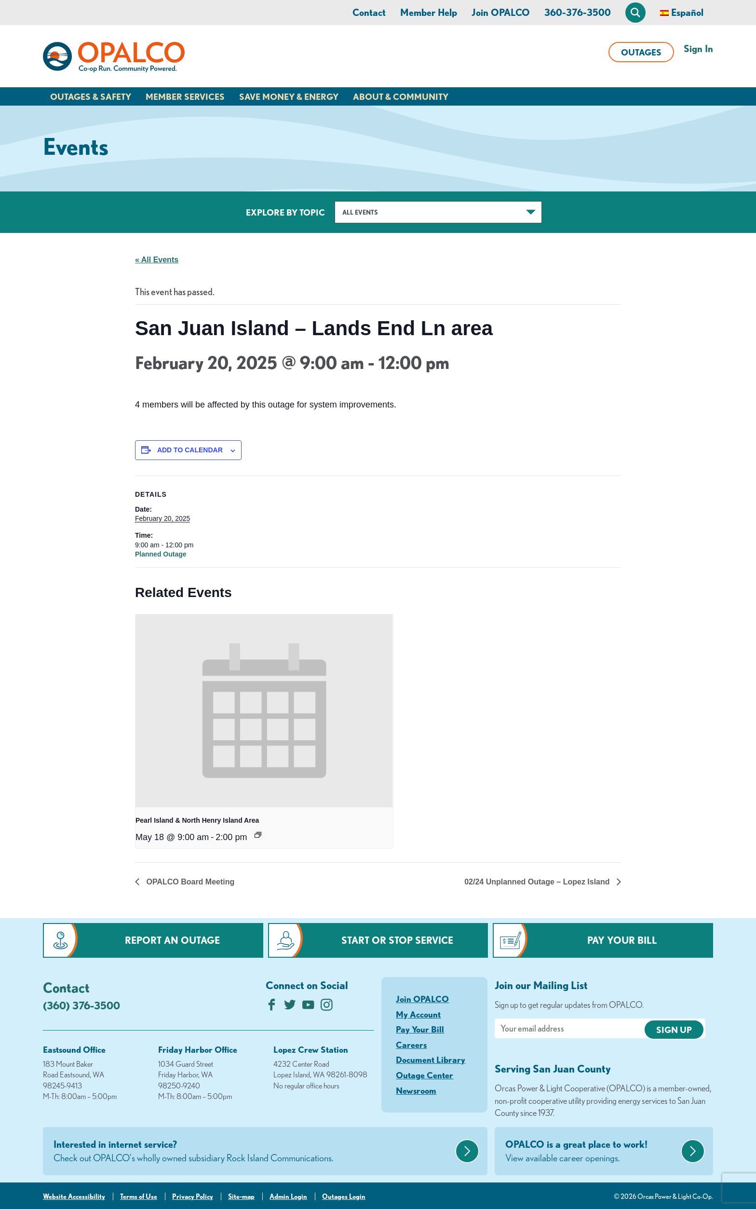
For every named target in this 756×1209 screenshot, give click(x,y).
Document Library (430, 1059)
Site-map (241, 1196)
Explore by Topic (285, 212)
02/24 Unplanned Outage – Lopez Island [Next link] (538, 882)
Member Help (428, 12)
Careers (411, 1044)
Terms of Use (138, 1196)
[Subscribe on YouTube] (308, 1007)
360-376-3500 (577, 12)
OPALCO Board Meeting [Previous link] (189, 882)
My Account (418, 1014)
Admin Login (288, 1196)
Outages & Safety (90, 96)
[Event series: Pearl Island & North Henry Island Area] (258, 835)
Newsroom (416, 1090)
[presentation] (264, 710)
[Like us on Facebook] (272, 1007)
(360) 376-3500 (81, 1005)
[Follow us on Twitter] (290, 1007)
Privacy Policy (192, 1196)
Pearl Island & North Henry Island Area (197, 820)
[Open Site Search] (635, 12)
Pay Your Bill (622, 940)
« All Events (156, 260)
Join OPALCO (501, 12)
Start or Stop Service (397, 940)
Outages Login (343, 1196)
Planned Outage (161, 554)
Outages (641, 52)
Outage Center (424, 1075)
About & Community (400, 96)
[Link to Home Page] (114, 59)
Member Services (185, 96)
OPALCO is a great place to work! (591, 1152)
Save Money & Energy (288, 96)
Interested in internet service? (253, 1152)
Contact (369, 12)
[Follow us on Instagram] (327, 1007)
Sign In (698, 48)
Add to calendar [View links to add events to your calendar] (190, 450)
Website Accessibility (74, 1196)
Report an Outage (172, 940)
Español (687, 12)
